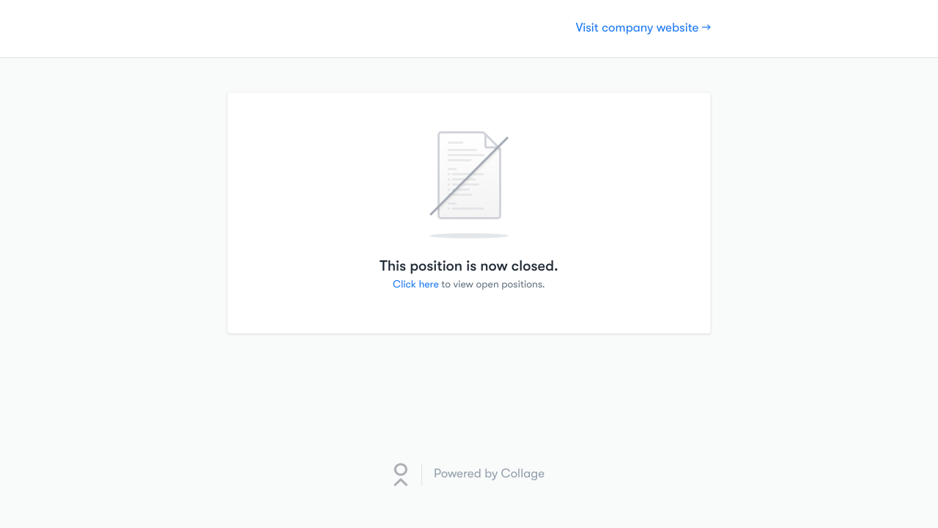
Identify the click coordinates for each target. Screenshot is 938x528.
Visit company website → (643, 28)
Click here (416, 284)
